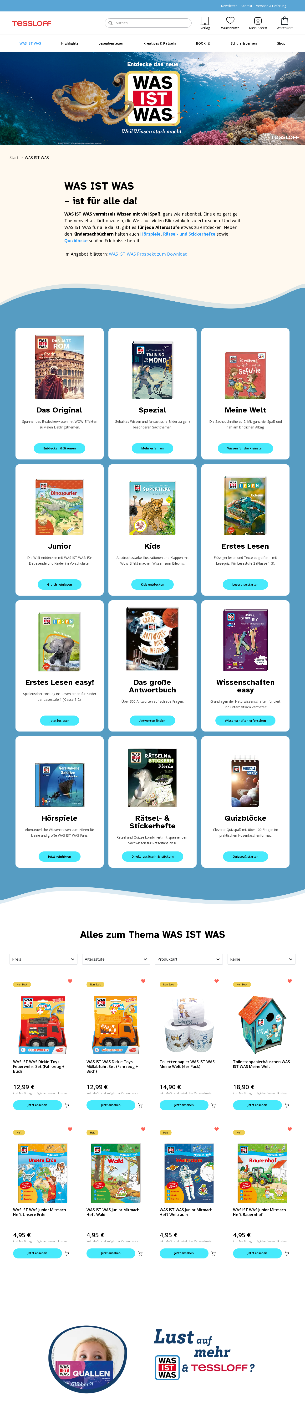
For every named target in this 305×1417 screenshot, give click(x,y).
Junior (59, 546)
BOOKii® (203, 43)
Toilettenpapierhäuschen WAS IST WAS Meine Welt (261, 1064)
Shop (281, 43)
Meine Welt (245, 410)
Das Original (59, 410)
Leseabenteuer (111, 43)
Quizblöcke (245, 818)
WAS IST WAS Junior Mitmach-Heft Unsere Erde (40, 1213)
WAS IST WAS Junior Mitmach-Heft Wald (113, 1213)
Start (14, 157)
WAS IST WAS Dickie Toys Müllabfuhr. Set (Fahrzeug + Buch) (112, 1066)
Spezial (152, 410)
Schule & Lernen (244, 43)
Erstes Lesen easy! (59, 682)
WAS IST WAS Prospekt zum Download (148, 254)
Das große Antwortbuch (152, 686)
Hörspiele (150, 234)
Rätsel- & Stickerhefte (153, 822)
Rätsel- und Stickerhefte (190, 234)
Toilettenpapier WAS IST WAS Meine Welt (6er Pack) (187, 1064)
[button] (67, 1105)
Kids (152, 546)
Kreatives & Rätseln (159, 43)
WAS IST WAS (30, 43)
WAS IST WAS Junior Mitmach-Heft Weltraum (187, 1213)
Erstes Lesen (245, 546)
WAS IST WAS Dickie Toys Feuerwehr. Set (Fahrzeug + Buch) (39, 1066)
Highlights (69, 43)
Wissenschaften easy (245, 686)
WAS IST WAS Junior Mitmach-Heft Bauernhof (260, 1213)
